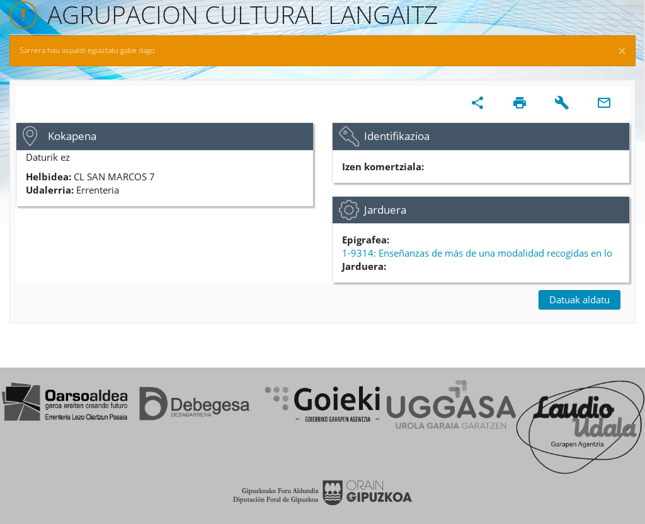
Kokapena (72, 136)
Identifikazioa (397, 136)
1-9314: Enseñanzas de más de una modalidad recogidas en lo (477, 253)
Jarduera (385, 209)
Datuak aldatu (579, 299)
